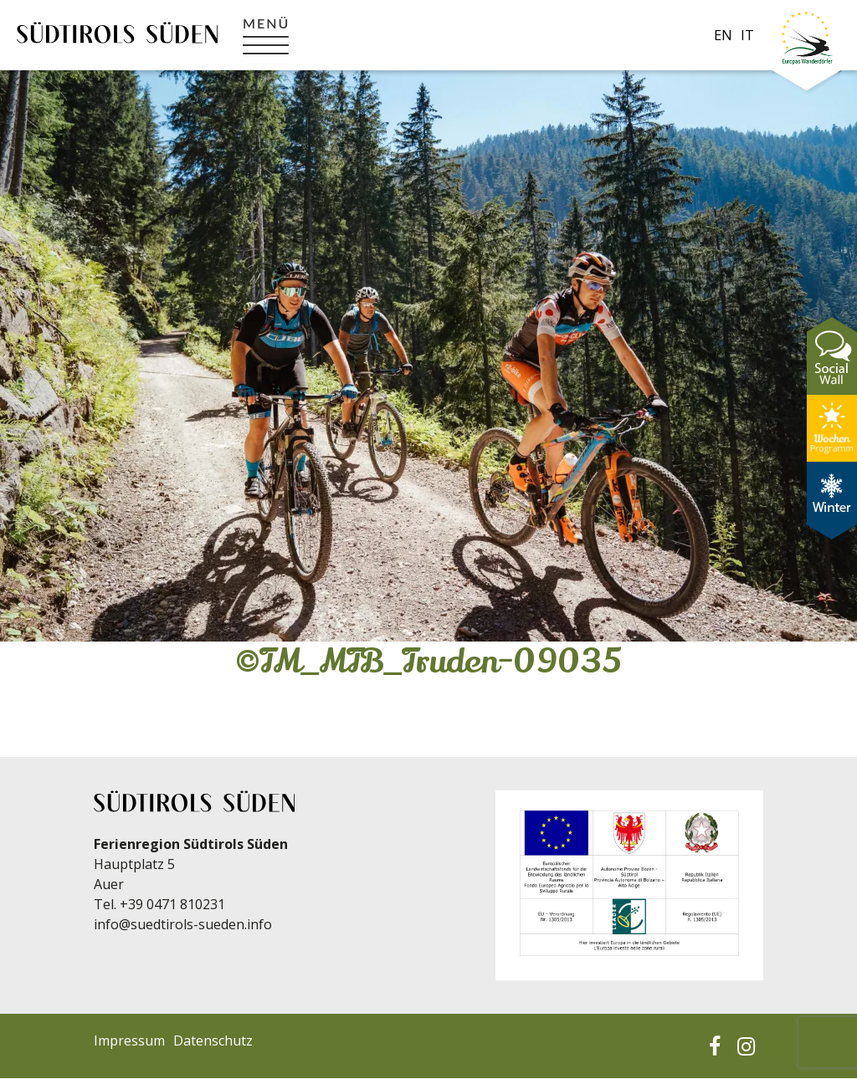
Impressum (129, 1040)
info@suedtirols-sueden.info (183, 924)
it (747, 35)
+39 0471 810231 (172, 904)
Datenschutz (213, 1040)
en (723, 35)
